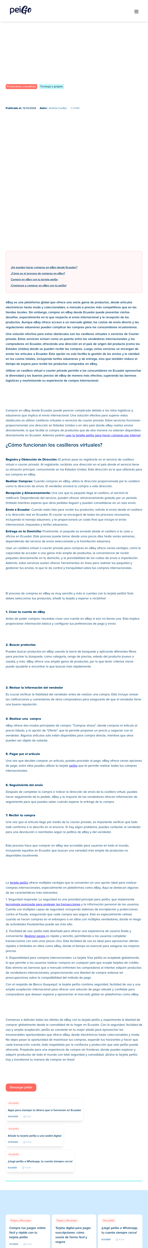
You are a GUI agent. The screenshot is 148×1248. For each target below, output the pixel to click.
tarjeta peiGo (19, 882)
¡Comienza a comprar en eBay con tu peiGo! (38, 285)
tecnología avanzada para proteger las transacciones (43, 904)
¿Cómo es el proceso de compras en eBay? (38, 273)
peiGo (73, 765)
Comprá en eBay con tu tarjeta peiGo (34, 279)
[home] (20, 10)
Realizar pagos (35, 936)
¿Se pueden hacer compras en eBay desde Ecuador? (44, 267)
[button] (136, 11)
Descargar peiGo (21, 1087)
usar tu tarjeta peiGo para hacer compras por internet (103, 435)
